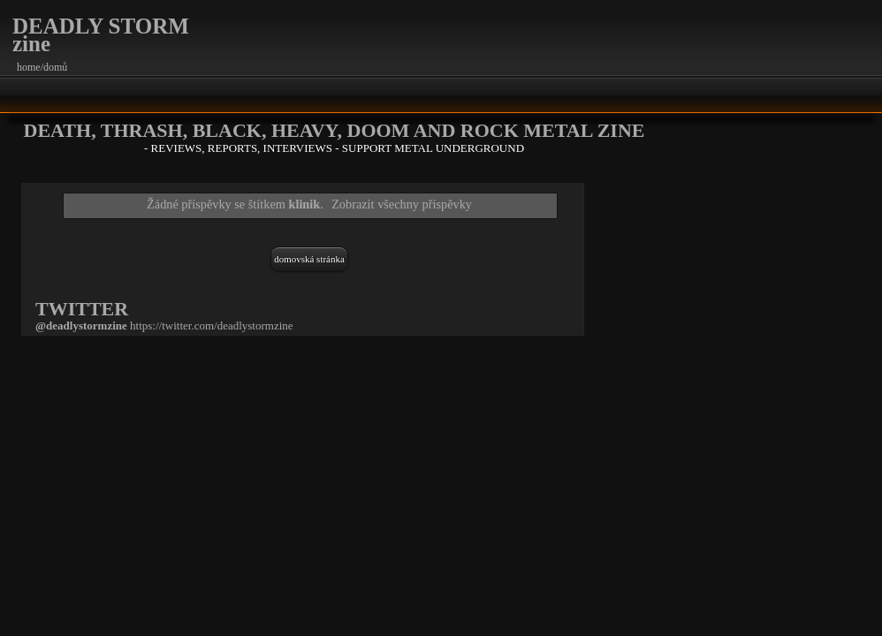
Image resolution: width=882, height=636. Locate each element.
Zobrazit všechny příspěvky (401, 204)
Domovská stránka (309, 259)
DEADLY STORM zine (100, 35)
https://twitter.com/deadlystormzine (211, 325)
